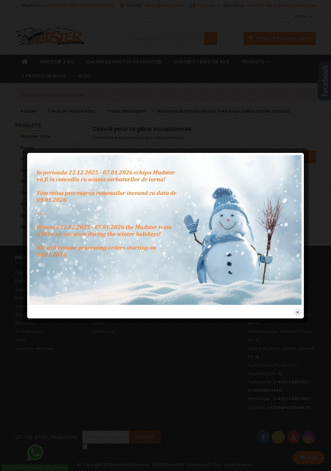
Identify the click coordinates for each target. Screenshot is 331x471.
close (298, 302)
